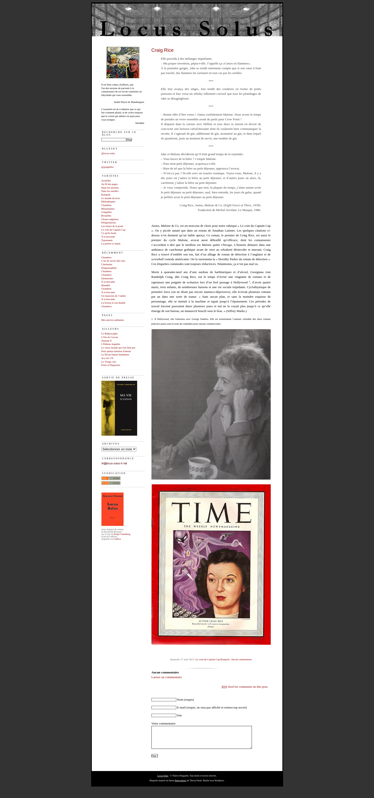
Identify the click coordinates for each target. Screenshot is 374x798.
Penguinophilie (109, 268)
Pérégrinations (108, 222)
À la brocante (108, 236)
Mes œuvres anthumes (112, 320)
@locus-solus (108, 153)
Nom (180, 699)
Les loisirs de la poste (112, 226)
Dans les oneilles (110, 191)
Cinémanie (106, 264)
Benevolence (180, 785)
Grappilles (106, 212)
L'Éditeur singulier (110, 344)
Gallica (117, 539)
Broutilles (106, 215)
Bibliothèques (108, 201)
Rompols (106, 194)
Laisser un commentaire (166, 677)
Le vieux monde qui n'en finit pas (118, 347)
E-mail (181, 707)
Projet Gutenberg (122, 534)
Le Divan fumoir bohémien (115, 354)
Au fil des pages (109, 184)
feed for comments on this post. (245, 686)
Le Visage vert (108, 361)
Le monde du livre (110, 198)
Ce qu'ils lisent (108, 233)
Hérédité (105, 285)
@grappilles (107, 167)
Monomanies (108, 208)
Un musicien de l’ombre (113, 296)
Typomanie (107, 240)
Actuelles (106, 180)
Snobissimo (107, 278)
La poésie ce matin (110, 243)
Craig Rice (162, 50)
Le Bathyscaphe (109, 333)
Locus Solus (162, 780)
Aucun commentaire (241, 659)
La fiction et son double (113, 302)
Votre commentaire (163, 723)
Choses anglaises (110, 219)
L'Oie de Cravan (109, 337)
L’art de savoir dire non (113, 260)
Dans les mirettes (110, 187)
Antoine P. (106, 340)
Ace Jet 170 (107, 358)
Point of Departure (110, 365)
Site (179, 715)
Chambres (106, 205)
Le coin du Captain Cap (113, 229)
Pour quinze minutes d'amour (116, 351)
